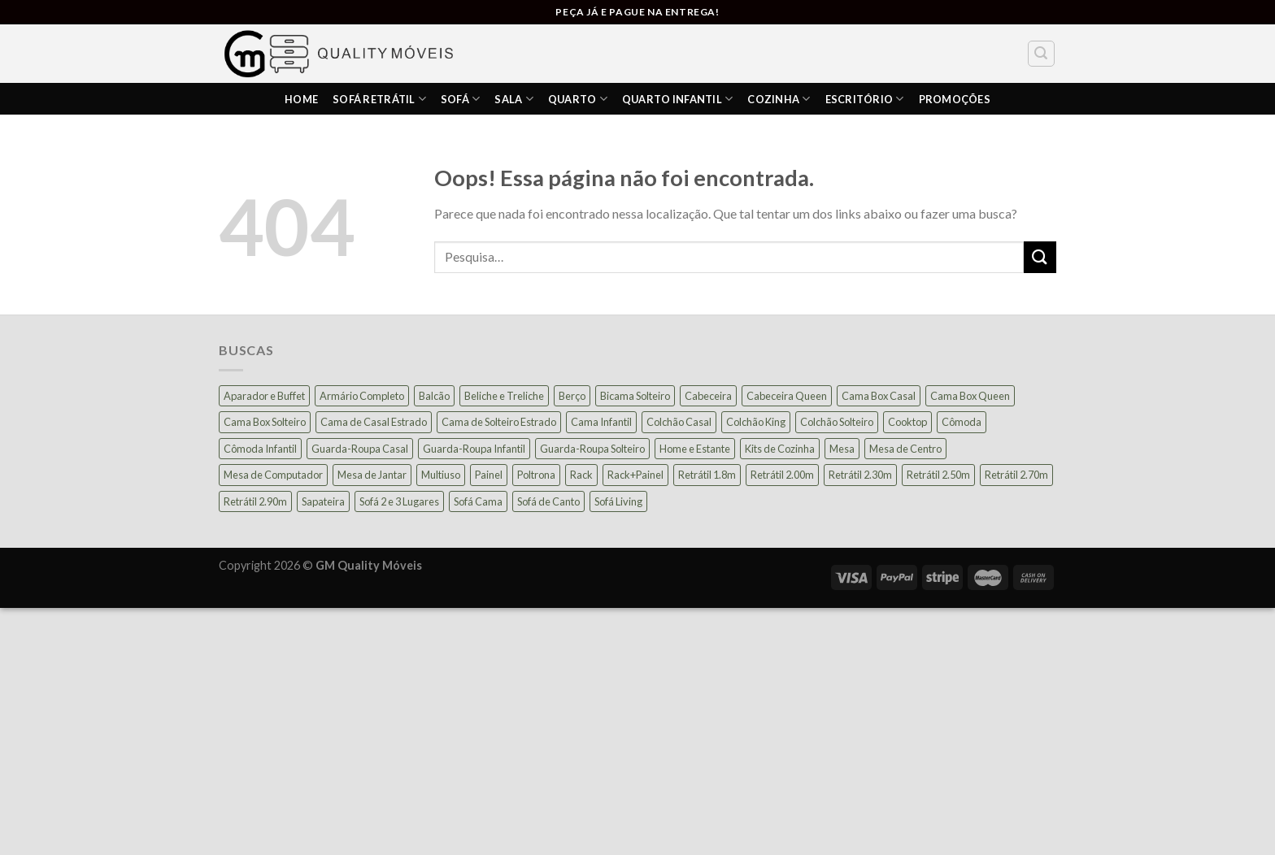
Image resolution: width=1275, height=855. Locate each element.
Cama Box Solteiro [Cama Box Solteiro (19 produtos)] (265, 421)
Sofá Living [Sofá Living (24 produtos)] (618, 501)
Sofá (460, 98)
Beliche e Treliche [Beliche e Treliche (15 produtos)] (504, 395)
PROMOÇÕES (954, 99)
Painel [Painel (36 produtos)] (489, 474)
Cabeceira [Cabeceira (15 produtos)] (708, 395)
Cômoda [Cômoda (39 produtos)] (961, 421)
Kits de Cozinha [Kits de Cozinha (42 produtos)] (780, 448)
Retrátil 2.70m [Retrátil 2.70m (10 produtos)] (1016, 474)
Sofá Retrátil (379, 98)
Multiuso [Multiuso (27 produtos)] (440, 474)
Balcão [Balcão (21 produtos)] (434, 395)
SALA (513, 98)
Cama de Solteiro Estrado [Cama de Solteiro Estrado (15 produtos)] (499, 421)
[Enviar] (1040, 257)
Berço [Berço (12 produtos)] (572, 395)
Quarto (577, 98)
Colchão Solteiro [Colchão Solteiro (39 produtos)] (836, 421)
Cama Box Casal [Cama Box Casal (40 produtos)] (879, 395)
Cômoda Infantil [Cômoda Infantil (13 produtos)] (260, 448)
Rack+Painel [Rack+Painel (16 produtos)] (635, 474)
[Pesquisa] (1041, 54)
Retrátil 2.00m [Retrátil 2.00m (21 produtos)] (782, 474)
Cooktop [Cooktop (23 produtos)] (907, 421)
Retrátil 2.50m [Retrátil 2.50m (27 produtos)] (938, 474)
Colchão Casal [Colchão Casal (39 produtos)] (678, 421)
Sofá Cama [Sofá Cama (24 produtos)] (478, 501)
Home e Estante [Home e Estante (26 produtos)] (694, 448)
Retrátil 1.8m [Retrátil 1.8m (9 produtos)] (707, 474)
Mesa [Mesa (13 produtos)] (842, 448)
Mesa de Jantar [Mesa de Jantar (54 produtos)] (372, 474)
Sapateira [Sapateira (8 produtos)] (323, 501)
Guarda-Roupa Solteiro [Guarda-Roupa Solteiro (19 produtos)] (592, 448)
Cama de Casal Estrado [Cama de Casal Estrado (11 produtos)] (373, 421)
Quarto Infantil (677, 98)
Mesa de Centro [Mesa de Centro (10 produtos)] (905, 448)
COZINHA (778, 98)
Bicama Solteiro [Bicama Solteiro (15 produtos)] (635, 395)
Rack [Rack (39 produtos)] (581, 474)
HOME (301, 99)
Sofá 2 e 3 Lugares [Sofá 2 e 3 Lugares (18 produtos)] (399, 501)
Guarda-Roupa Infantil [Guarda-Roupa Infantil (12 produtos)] (474, 448)
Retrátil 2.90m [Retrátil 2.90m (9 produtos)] (255, 501)
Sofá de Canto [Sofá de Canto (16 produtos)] (548, 501)
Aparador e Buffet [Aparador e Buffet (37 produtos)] (264, 395)
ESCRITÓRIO (864, 98)
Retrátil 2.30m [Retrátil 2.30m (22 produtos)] (860, 474)
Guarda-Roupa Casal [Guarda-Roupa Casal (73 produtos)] (359, 448)
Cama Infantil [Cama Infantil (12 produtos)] (601, 421)
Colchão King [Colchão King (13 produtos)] (755, 421)
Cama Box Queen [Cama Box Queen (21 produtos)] (970, 395)
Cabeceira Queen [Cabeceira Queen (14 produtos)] (786, 395)
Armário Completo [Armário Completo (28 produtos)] (362, 395)
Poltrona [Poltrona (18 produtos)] (536, 474)
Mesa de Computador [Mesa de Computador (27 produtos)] (273, 474)
